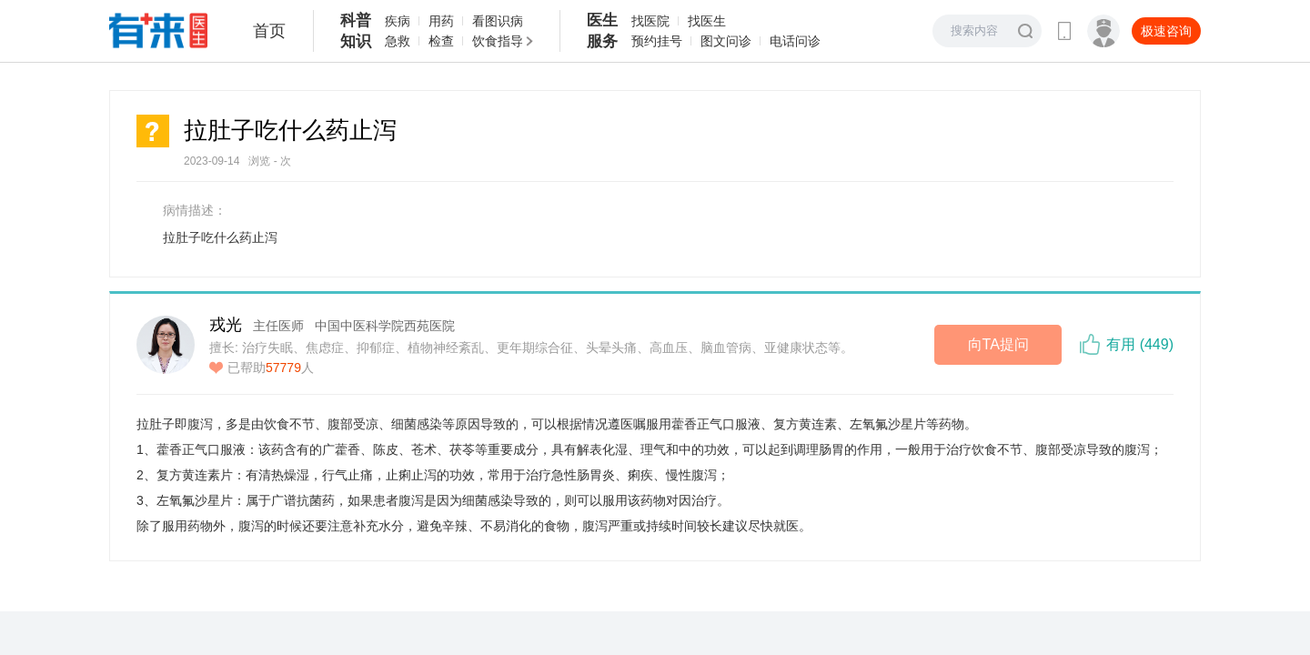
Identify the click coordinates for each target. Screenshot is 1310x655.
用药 (441, 21)
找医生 (707, 21)
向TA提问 (998, 344)
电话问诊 (795, 41)
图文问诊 (725, 41)
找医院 (650, 21)
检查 (441, 41)
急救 (397, 41)
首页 (269, 31)
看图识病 (497, 21)
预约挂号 (656, 41)
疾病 (397, 21)
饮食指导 (497, 41)
